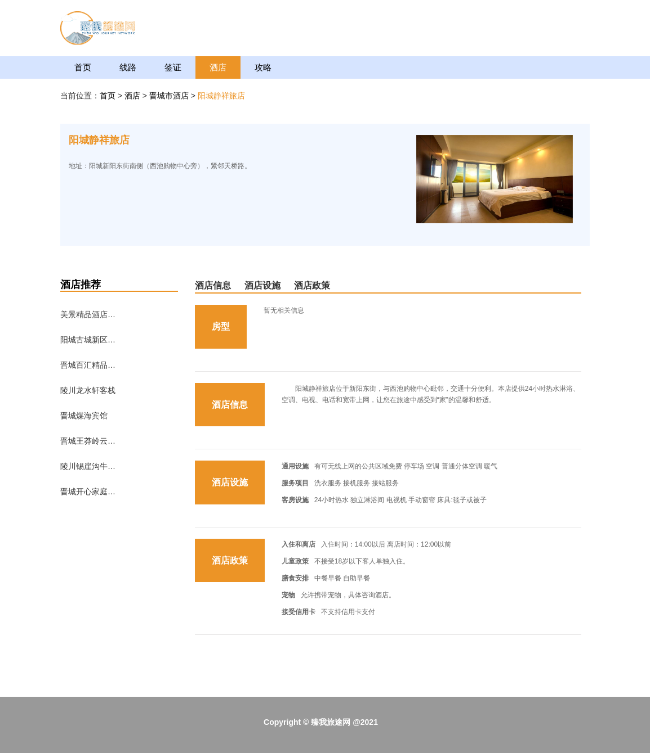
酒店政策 (312, 285)
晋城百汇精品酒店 (88, 364)
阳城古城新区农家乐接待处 (88, 339)
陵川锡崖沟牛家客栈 (88, 466)
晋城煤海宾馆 (84, 415)
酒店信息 (213, 285)
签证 (172, 67)
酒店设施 (262, 285)
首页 (82, 67)
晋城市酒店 (170, 95)
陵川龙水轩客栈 (87, 390)
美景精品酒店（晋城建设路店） (88, 314)
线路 (127, 67)
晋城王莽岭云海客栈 (88, 440)
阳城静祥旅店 (221, 95)
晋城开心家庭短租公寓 (88, 491)
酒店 (218, 67)
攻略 (263, 67)
